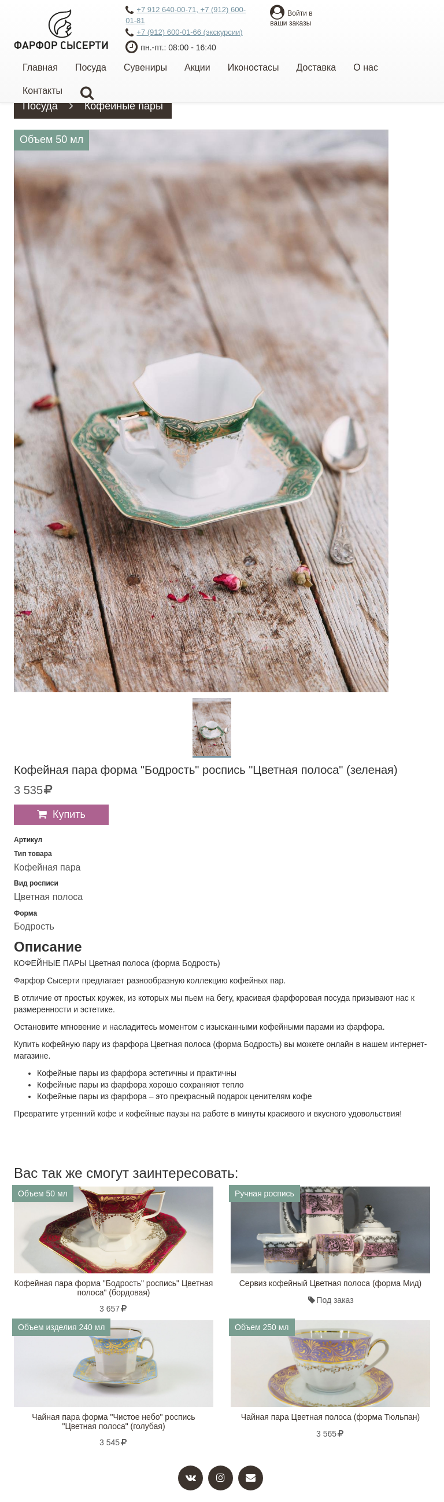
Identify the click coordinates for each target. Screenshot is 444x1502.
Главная (40, 67)
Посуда (90, 67)
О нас (365, 67)
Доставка (316, 67)
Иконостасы (253, 67)
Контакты (42, 91)
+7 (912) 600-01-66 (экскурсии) (183, 33)
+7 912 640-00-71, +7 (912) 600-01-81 (185, 15)
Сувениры (145, 67)
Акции (197, 67)
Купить (69, 814)
